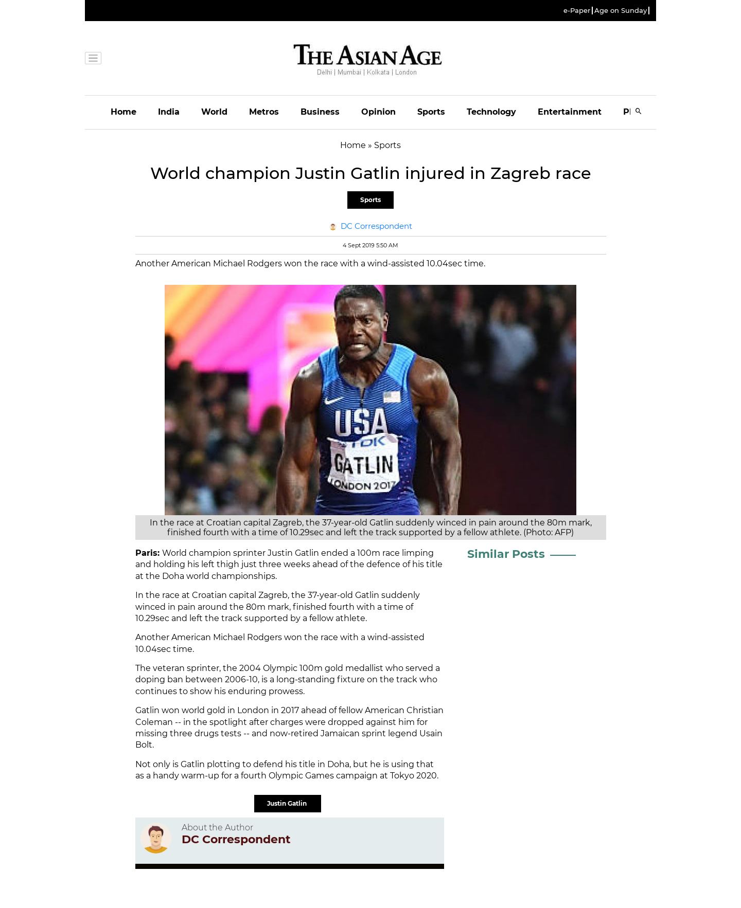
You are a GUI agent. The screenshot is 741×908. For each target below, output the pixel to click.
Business (320, 112)
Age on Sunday (620, 10)
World (214, 112)
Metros (264, 112)
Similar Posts (506, 554)
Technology (491, 112)
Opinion (378, 112)
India (169, 112)
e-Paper (576, 10)
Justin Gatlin (287, 803)
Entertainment (570, 112)
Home (123, 112)
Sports (431, 112)
